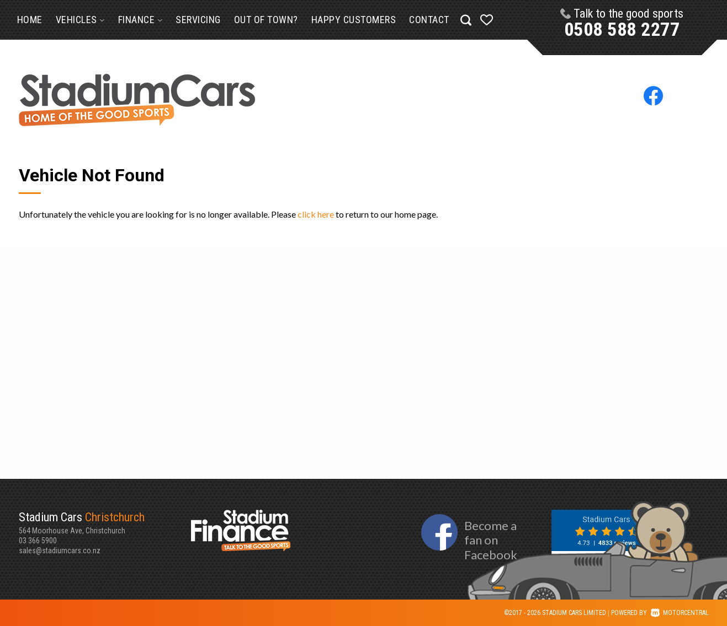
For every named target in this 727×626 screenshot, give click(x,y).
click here (316, 214)
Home (30, 19)
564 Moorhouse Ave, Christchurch (105, 522)
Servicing (198, 19)
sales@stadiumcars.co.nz (59, 550)
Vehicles (80, 19)
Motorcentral (680, 613)
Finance (140, 19)
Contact (429, 19)
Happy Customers (353, 19)
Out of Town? (266, 19)
